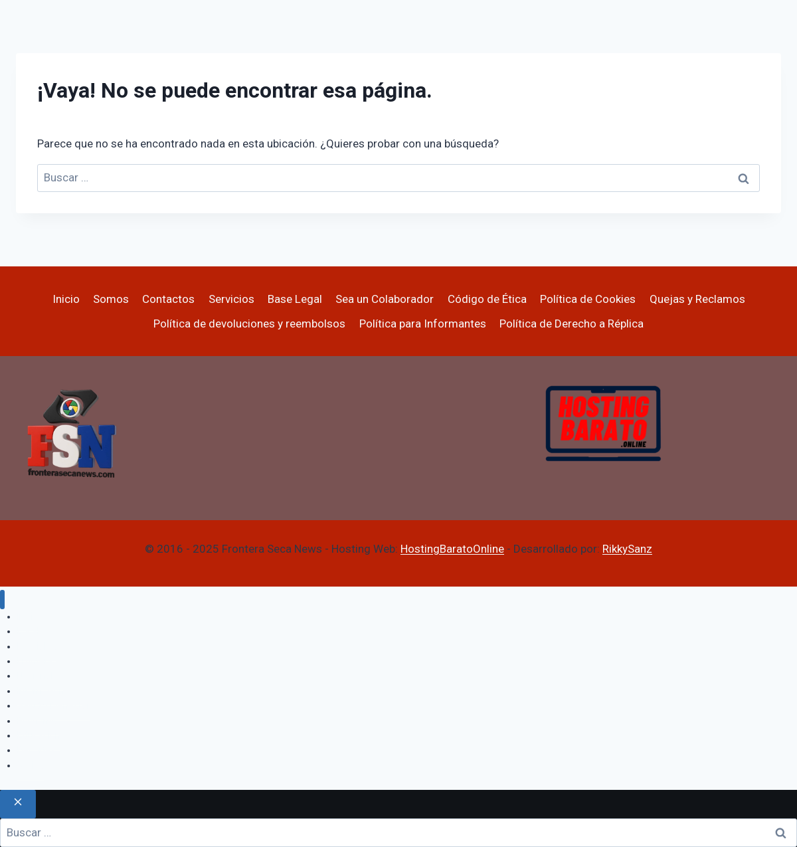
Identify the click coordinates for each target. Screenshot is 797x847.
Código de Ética (487, 299)
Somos (111, 299)
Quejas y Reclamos (697, 299)
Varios (30, 765)
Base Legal (295, 299)
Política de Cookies (588, 299)
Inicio (66, 299)
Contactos (168, 299)
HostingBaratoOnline (452, 548)
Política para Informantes (422, 323)
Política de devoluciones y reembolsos (249, 323)
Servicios (231, 299)
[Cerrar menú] (2, 599)
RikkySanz (627, 548)
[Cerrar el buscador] (18, 804)
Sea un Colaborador (384, 299)
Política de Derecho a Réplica (571, 323)
